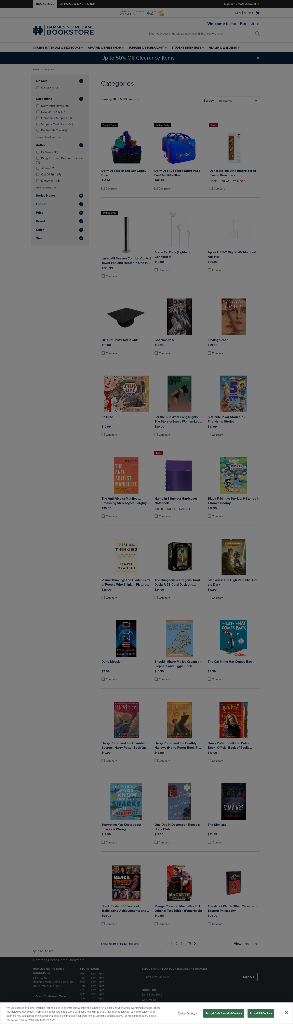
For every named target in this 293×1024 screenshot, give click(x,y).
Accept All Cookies (261, 1013)
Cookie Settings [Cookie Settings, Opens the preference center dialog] (187, 1013)
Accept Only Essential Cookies (223, 1013)
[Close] (286, 1012)
